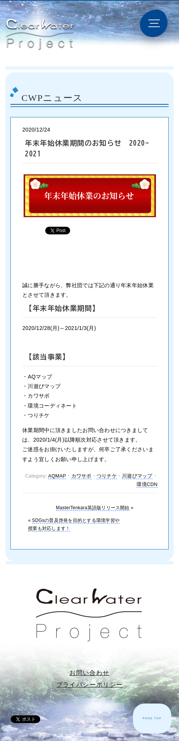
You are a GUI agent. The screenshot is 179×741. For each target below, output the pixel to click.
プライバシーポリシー (89, 684)
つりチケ (107, 476)
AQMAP (57, 476)
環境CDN (147, 484)
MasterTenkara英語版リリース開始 (93, 507)
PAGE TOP (152, 718)
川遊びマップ (137, 476)
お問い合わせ (89, 673)
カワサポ (81, 476)
